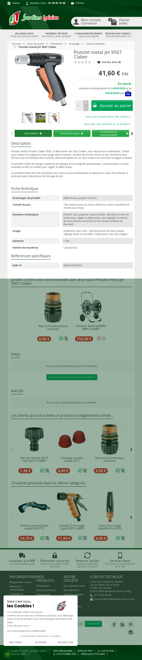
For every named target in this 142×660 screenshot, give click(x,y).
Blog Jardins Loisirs (20, 582)
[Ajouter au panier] (66, 338)
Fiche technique (72, 133)
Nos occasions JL (46, 590)
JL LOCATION (106, 650)
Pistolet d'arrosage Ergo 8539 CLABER (71, 527)
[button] (8, 654)
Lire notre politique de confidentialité (26, 630)
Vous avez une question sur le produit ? (107, 124)
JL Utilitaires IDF (64, 654)
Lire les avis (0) (109, 62)
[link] (114, 624)
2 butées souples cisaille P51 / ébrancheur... (72, 461)
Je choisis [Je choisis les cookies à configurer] (40, 642)
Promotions (43, 585)
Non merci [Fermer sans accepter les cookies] (15, 642)
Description (33, 133)
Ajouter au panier (112, 105)
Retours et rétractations (17, 588)
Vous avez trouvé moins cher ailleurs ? (108, 116)
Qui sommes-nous (74, 585)
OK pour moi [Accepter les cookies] (65, 642)
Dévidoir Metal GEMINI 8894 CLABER (91, 327)
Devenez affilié (18, 654)
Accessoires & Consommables (114, 133)
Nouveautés (44, 594)
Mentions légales (74, 594)
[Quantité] (79, 105)
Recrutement (71, 590)
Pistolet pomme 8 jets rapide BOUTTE (34, 527)
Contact (77, 3)
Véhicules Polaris (93, 654)
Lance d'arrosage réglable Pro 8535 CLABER (109, 528)
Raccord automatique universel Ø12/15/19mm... (53, 329)
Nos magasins (62, 650)
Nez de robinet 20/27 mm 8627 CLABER (34, 459)
